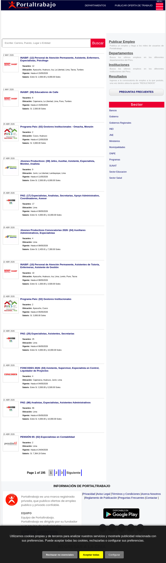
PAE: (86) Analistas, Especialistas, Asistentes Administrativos (55, 402)
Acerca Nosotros (151, 493)
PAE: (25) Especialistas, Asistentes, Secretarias (47, 333)
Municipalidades (117, 147)
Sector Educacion (118, 172)
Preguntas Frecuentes (131, 497)
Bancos (113, 110)
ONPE (112, 153)
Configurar (114, 554)
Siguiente (73, 472)
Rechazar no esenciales (60, 554)
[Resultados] (118, 77)
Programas (114, 159)
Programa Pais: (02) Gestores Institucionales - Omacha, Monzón (56, 126)
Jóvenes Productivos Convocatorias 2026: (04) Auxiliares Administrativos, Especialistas (53, 231)
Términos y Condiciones (126, 493)
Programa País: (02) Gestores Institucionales (45, 299)
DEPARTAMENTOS (95, 5)
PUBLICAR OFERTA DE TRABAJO (134, 5)
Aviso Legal (103, 493)
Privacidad (89, 493)
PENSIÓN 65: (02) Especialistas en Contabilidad (47, 437)
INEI (111, 129)
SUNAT (113, 165)
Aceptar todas (91, 554)
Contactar (151, 497)
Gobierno (113, 116)
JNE (111, 135)
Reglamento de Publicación (101, 497)
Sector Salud (115, 178)
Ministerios (114, 141)
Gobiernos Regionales (120, 123)
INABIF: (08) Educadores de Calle (39, 92)
